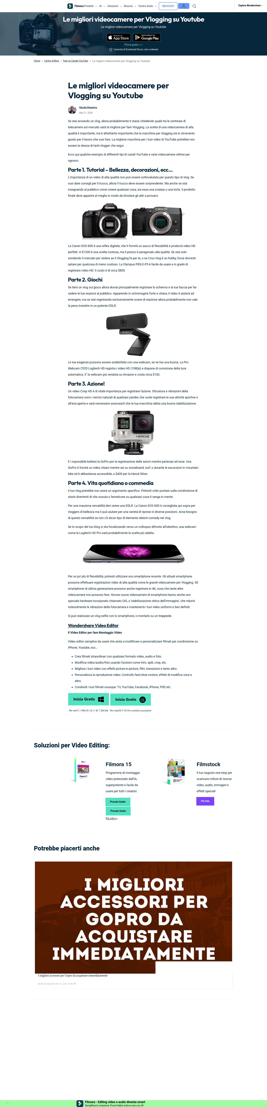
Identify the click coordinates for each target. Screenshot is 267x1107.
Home (37, 59)
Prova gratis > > (133, 43)
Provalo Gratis (120, 801)
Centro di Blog (51, 59)
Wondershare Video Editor (99, 623)
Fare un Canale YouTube (75, 59)
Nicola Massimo (89, 106)
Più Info (207, 801)
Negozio (181, 5)
